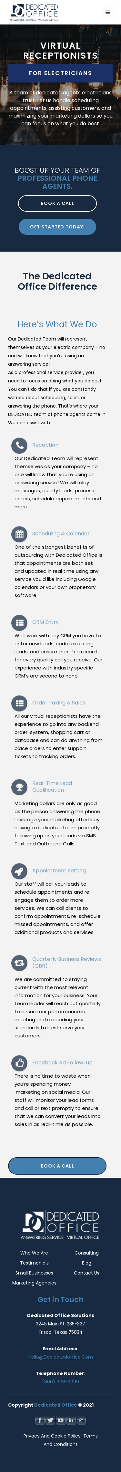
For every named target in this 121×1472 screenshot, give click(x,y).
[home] (32, 12)
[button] (108, 12)
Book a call (57, 203)
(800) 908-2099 (60, 1382)
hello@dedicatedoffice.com (60, 1357)
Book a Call (57, 1166)
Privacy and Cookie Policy (53, 1436)
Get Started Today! (57, 227)
